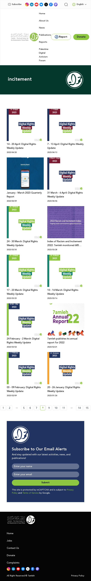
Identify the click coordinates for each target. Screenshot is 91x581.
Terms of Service (31, 493)
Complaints (13, 563)
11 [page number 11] (63, 407)
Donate (11, 555)
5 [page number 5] (23, 407)
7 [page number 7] (36, 407)
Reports (43, 42)
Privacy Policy (77, 575)
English (78, 4)
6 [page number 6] (30, 407)
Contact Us (13, 548)
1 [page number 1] (3, 407)
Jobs (9, 541)
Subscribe (14, 4)
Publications (45, 35)
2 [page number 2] (9, 407)
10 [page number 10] (56, 407)
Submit (45, 482)
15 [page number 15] (87, 407)
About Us (44, 20)
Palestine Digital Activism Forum (43, 54)
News (42, 27)
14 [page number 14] (79, 407)
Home (42, 13)
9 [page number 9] (49, 407)
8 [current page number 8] (43, 408)
